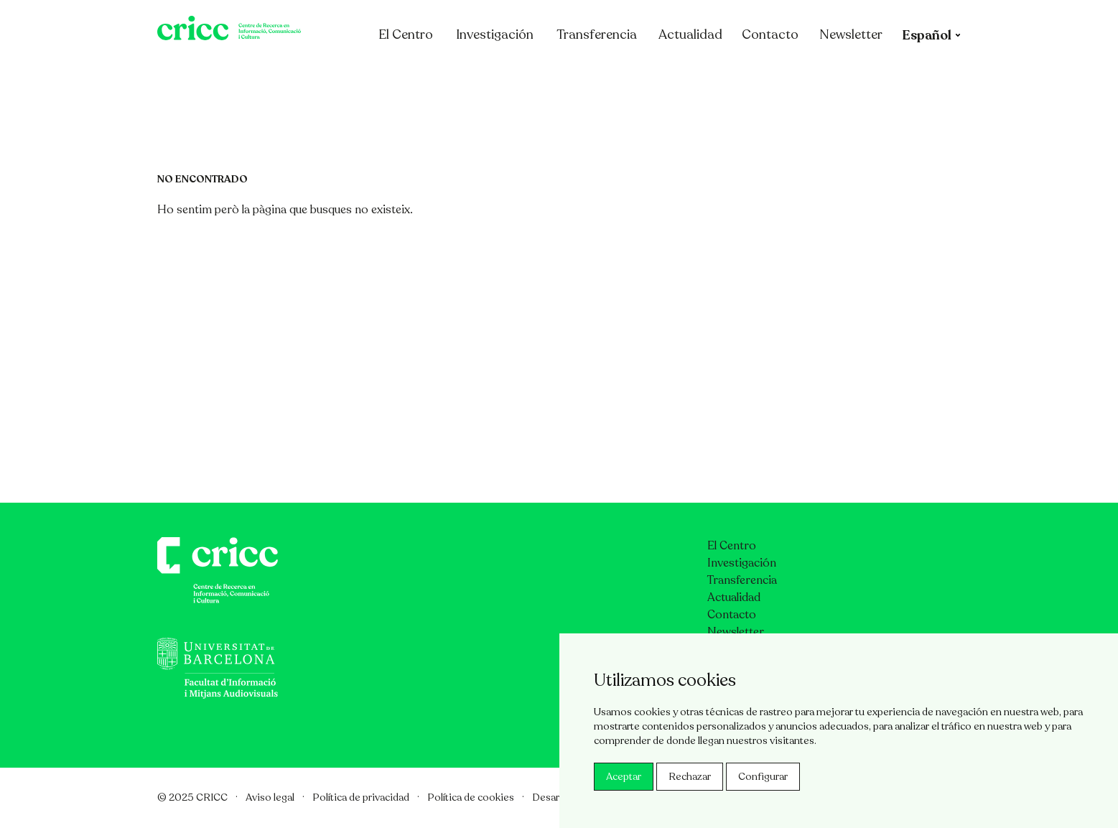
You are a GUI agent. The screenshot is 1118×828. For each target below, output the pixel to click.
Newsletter (906, 74)
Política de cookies (470, 797)
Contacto (826, 74)
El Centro (469, 74)
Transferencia (652, 74)
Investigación (551, 74)
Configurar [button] (763, 776)
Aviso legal (270, 797)
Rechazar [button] (690, 776)
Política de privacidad (360, 797)
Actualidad (746, 74)
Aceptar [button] (623, 776)
